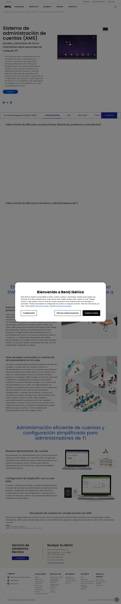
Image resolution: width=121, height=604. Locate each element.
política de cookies (42, 306)
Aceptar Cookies (91, 313)
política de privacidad (63, 306)
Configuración (29, 313)
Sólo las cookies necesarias (68, 313)
